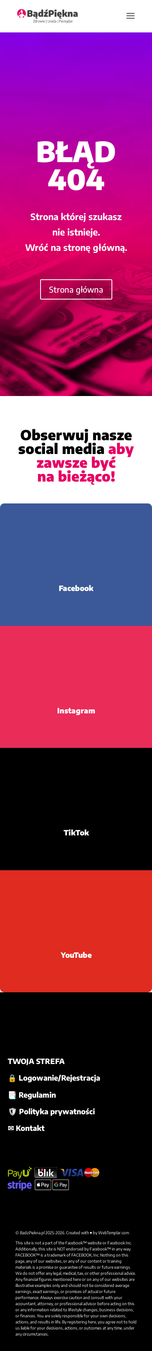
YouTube (76, 954)
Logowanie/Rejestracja (59, 1077)
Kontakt (30, 1128)
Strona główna (76, 289)
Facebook (76, 588)
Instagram (76, 710)
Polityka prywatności (57, 1111)
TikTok (76, 832)
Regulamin (37, 1094)
